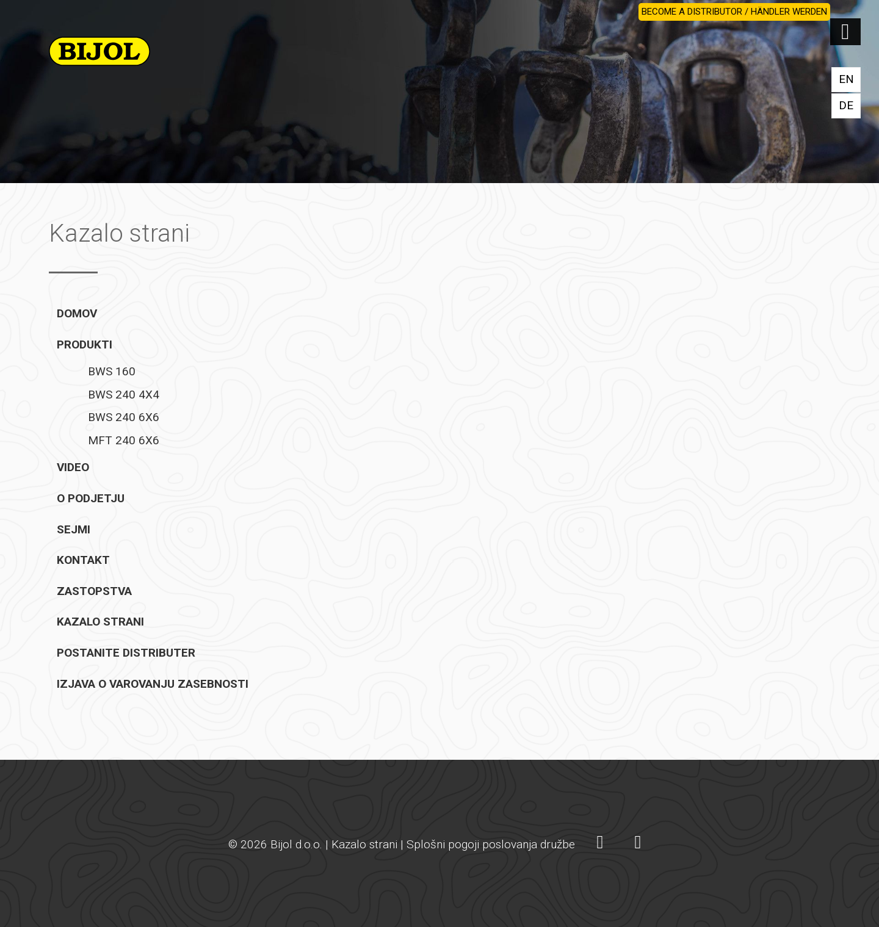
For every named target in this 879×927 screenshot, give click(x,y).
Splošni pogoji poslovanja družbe (491, 844)
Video (73, 467)
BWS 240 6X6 (123, 417)
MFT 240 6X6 (123, 440)
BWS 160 (112, 371)
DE (846, 105)
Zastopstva (94, 591)
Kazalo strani (100, 622)
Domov (77, 313)
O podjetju (91, 498)
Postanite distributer (126, 653)
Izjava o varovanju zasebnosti (152, 684)
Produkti (84, 344)
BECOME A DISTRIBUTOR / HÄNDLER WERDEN (734, 11)
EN (846, 79)
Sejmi (73, 529)
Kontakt (83, 560)
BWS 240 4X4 (123, 395)
